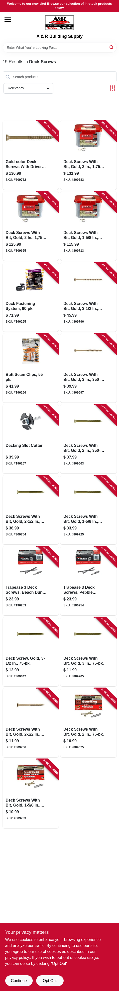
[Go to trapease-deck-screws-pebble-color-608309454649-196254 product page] (88, 580)
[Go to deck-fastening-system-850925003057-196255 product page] (31, 297)
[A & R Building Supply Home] (59, 22)
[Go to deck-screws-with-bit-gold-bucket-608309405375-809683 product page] (88, 155)
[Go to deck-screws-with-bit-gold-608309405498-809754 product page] (31, 509)
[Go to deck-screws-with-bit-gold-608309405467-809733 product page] (31, 793)
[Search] (112, 47)
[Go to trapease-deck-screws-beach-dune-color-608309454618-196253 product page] (31, 580)
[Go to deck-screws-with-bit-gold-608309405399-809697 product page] (88, 368)
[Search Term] (60, 48)
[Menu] (7, 19)
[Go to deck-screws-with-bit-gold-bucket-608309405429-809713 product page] (88, 226)
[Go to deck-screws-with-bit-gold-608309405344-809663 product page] (88, 438)
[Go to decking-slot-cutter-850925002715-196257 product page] (31, 438)
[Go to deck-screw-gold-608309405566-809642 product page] (31, 651)
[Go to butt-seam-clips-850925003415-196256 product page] (31, 368)
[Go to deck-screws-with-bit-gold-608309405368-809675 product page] (88, 722)
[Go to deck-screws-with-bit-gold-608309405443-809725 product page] (88, 509)
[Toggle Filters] (113, 88)
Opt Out (50, 981)
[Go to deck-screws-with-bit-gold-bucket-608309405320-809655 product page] (31, 226)
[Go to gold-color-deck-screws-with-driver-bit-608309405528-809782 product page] (31, 155)
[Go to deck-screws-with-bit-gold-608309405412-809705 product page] (88, 651)
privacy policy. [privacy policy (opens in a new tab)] (17, 957)
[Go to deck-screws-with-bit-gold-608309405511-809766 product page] (31, 722)
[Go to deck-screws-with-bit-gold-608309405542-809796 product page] (88, 297)
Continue (19, 981)
